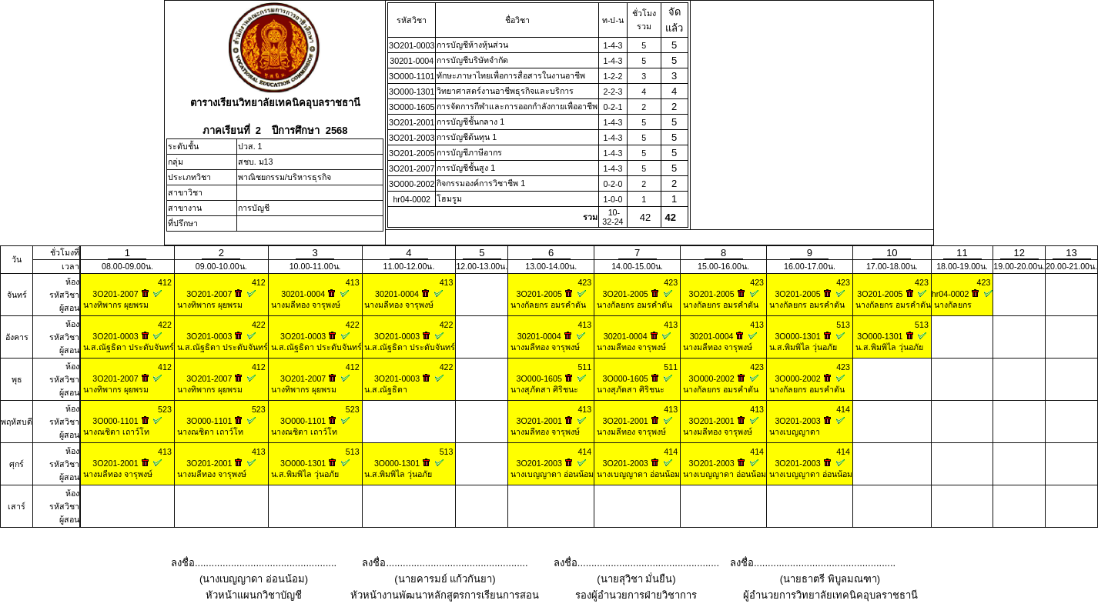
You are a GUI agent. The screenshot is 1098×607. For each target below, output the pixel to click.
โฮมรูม (449, 198)
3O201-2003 (411, 137)
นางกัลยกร (952, 304)
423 (584, 282)
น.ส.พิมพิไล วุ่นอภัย (802, 347)
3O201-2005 (411, 153)
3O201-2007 (411, 168)
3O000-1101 (411, 76)
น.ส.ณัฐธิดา (385, 389)
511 (584, 367)
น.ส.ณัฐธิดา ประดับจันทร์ (127, 347)
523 (165, 409)
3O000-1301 (411, 91)
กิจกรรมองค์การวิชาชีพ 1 (481, 183)
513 (843, 324)
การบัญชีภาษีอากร (469, 152)
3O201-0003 (411, 45)
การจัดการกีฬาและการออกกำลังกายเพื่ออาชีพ (517, 106)
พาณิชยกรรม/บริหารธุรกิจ (284, 177)
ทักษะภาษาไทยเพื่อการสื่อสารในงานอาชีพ (511, 75)
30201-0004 (412, 60)
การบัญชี (253, 207)
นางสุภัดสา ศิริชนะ (543, 389)
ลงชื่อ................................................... (253, 563)
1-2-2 (612, 76)
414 (843, 409)
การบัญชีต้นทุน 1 (467, 137)
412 (165, 282)
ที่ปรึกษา (183, 223)
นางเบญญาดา (793, 431)
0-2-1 (612, 107)
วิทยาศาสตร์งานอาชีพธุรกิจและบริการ (505, 90)
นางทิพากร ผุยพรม (115, 304)
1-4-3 (612, 45)
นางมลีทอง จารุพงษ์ (304, 304)
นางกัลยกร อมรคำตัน (547, 304)
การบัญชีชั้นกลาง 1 (470, 121)
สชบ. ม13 (255, 161)
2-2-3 (612, 91)
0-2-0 (612, 183)
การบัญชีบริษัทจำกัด (472, 60)
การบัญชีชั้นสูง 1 (466, 167)
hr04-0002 (411, 199)
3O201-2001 (411, 122)
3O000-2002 (411, 183)
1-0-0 (612, 199)
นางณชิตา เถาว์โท (115, 431)
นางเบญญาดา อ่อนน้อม (551, 474)
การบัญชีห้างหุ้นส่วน (472, 44)
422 (165, 324)
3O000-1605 (411, 107)
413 (353, 282)
